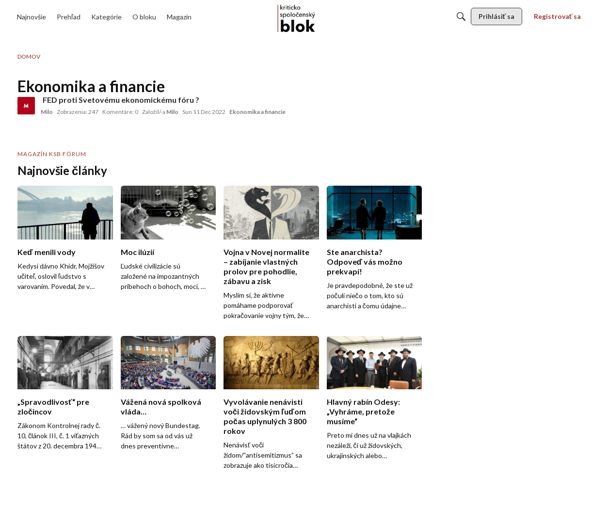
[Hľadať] (461, 16)
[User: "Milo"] (26, 105)
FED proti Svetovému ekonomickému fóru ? (121, 99)
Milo (47, 111)
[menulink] (31, 16)
